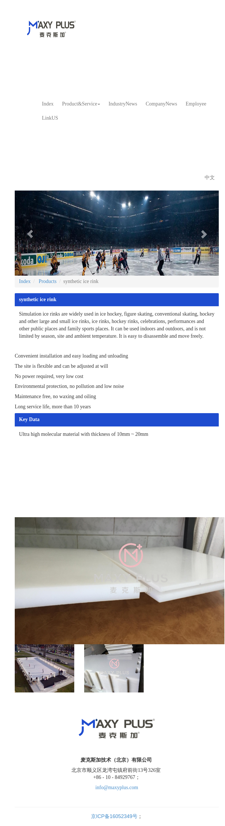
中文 (210, 177)
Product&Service (81, 104)
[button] (30, 233)
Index (48, 104)
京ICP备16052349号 (114, 816)
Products (47, 281)
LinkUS (50, 118)
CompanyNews (161, 104)
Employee (196, 104)
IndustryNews (123, 104)
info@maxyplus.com (116, 787)
